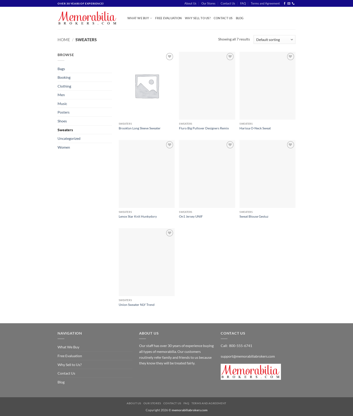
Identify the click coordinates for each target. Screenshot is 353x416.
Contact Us (228, 3)
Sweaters (65, 130)
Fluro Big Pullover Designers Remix (204, 128)
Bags (61, 69)
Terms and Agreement (265, 3)
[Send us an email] (289, 3)
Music (62, 103)
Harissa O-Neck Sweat (255, 128)
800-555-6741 (240, 345)
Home (64, 39)
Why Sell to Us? (197, 18)
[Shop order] (274, 39)
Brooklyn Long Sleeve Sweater (140, 128)
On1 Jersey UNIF (191, 216)
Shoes (62, 121)
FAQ (243, 3)
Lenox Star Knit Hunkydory (138, 216)
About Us (190, 3)
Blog (240, 18)
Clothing (64, 86)
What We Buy (139, 18)
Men (61, 95)
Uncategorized (69, 138)
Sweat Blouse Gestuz (253, 216)
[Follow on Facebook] (284, 3)
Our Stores (208, 3)
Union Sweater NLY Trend (137, 305)
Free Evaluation (168, 18)
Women (64, 147)
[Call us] (293, 3)
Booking (64, 77)
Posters (64, 112)
